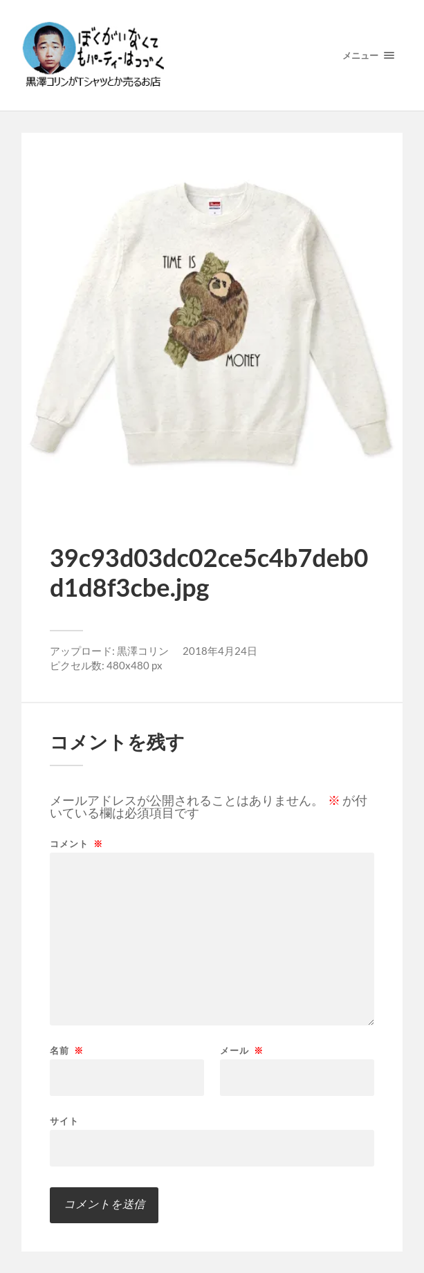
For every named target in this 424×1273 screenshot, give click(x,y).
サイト (64, 1120)
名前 (67, 1050)
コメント (76, 843)
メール (242, 1050)
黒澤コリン (143, 650)
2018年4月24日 (220, 650)
